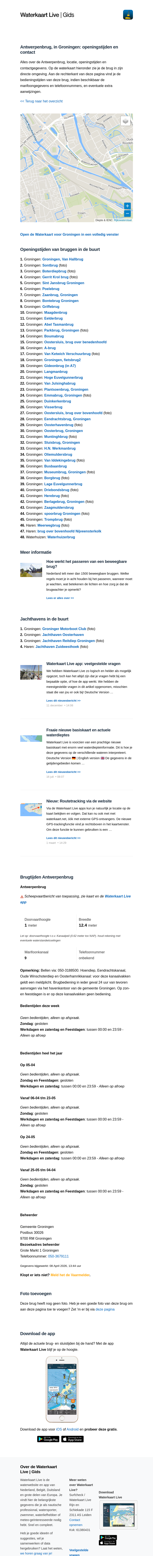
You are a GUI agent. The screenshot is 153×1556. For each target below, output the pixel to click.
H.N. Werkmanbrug (60, 448)
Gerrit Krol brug (55, 277)
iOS (59, 1429)
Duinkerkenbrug (57, 401)
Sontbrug (50, 265)
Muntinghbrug (56, 437)
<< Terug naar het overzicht (41, 101)
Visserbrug (53, 407)
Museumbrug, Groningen (65, 472)
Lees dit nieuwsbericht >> (63, 700)
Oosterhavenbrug (58, 425)
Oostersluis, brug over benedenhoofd (75, 342)
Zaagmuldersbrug (59, 507)
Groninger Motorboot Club (64, 629)
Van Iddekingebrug (60, 460)
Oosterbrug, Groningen (63, 431)
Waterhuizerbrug (61, 537)
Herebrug (52, 496)
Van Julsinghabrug (60, 383)
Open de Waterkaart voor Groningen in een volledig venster (69, 234)
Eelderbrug (53, 318)
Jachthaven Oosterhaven (63, 635)
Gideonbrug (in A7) (60, 366)
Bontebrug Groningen (60, 301)
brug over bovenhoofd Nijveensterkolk (69, 531)
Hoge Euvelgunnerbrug (63, 377)
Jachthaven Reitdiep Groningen (68, 641)
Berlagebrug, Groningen (64, 502)
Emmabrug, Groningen (63, 395)
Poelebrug (50, 289)
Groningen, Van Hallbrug (62, 259)
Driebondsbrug (56, 490)
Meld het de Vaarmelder (70, 1275)
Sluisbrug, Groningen (62, 442)
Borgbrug (52, 478)
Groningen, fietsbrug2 (62, 360)
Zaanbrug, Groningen (60, 295)
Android (73, 1429)
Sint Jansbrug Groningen (63, 283)
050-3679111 (58, 1256)
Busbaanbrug (55, 466)
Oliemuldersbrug (58, 454)
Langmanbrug (56, 372)
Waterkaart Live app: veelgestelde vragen (83, 664)
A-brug (50, 348)
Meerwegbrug (49, 525)
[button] (125, 121)
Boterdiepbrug (54, 271)
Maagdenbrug (55, 312)
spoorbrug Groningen (62, 513)
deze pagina (105, 1309)
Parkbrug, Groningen (61, 330)
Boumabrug (54, 336)
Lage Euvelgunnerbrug (63, 484)
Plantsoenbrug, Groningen (66, 389)
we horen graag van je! (36, 1553)
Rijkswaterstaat (123, 220)
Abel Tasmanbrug (59, 324)
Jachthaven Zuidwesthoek (57, 647)
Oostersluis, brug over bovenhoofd (73, 413)
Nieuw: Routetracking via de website (79, 801)
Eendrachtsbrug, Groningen (67, 419)
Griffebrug (50, 307)
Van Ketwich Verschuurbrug (67, 354)
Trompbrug (53, 519)
